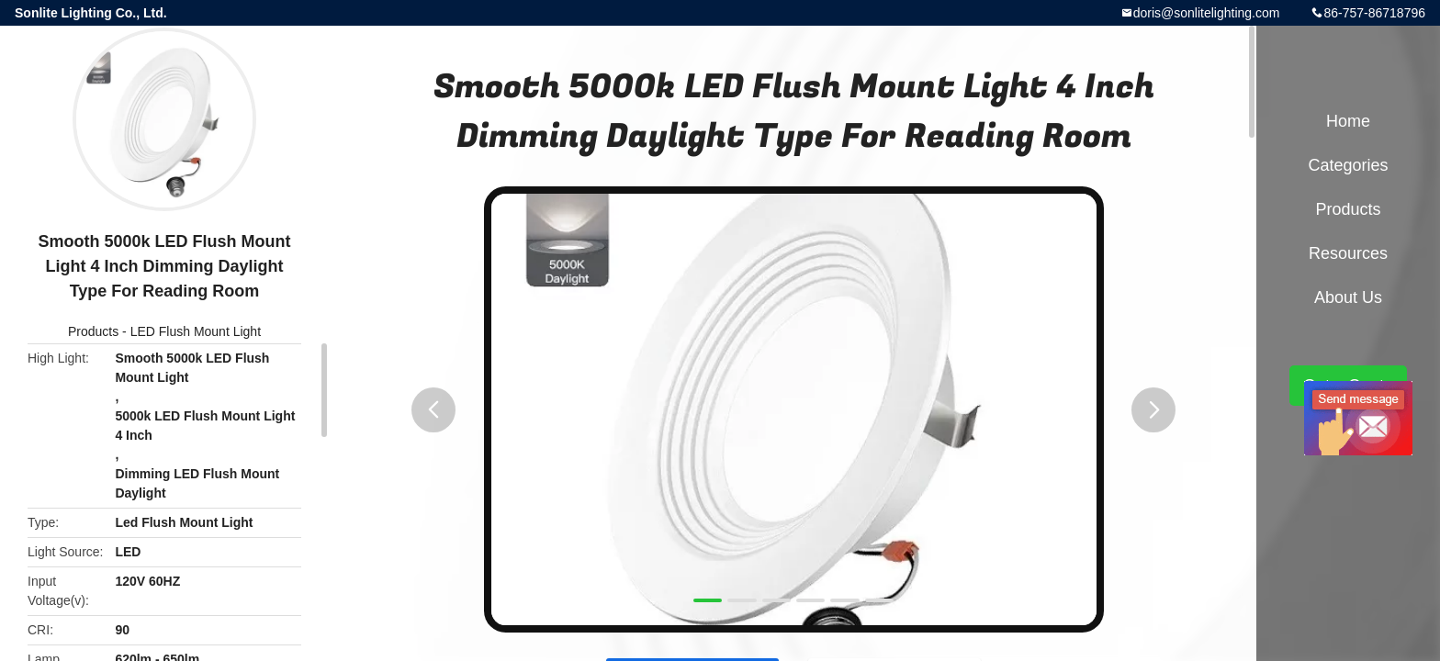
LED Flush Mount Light (195, 331)
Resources (1348, 253)
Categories (1348, 165)
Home (1348, 121)
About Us (1348, 297)
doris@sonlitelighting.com (1206, 13)
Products (93, 331)
